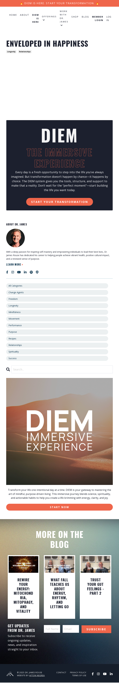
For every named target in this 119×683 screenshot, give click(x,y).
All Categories (15, 286)
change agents (16, 292)
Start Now (59, 507)
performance (15, 325)
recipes (12, 338)
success (13, 358)
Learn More (15, 265)
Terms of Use (79, 676)
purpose (13, 332)
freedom (13, 299)
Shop (75, 16)
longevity (11, 52)
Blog (85, 16)
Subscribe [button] (96, 629)
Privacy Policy (78, 673)
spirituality (14, 351)
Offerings (49, 18)
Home (13, 15)
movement (14, 318)
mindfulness (15, 312)
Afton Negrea (37, 676)
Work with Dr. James (64, 18)
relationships (25, 52)
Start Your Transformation (59, 202)
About (24, 15)
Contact (61, 673)
